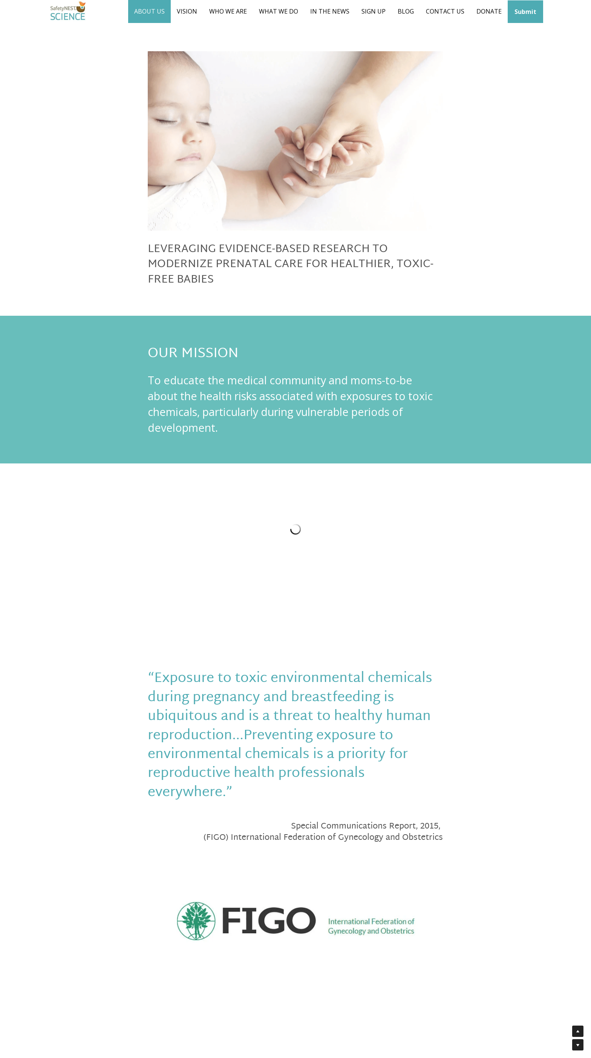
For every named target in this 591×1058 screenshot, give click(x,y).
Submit (525, 12)
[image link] (295, 921)
